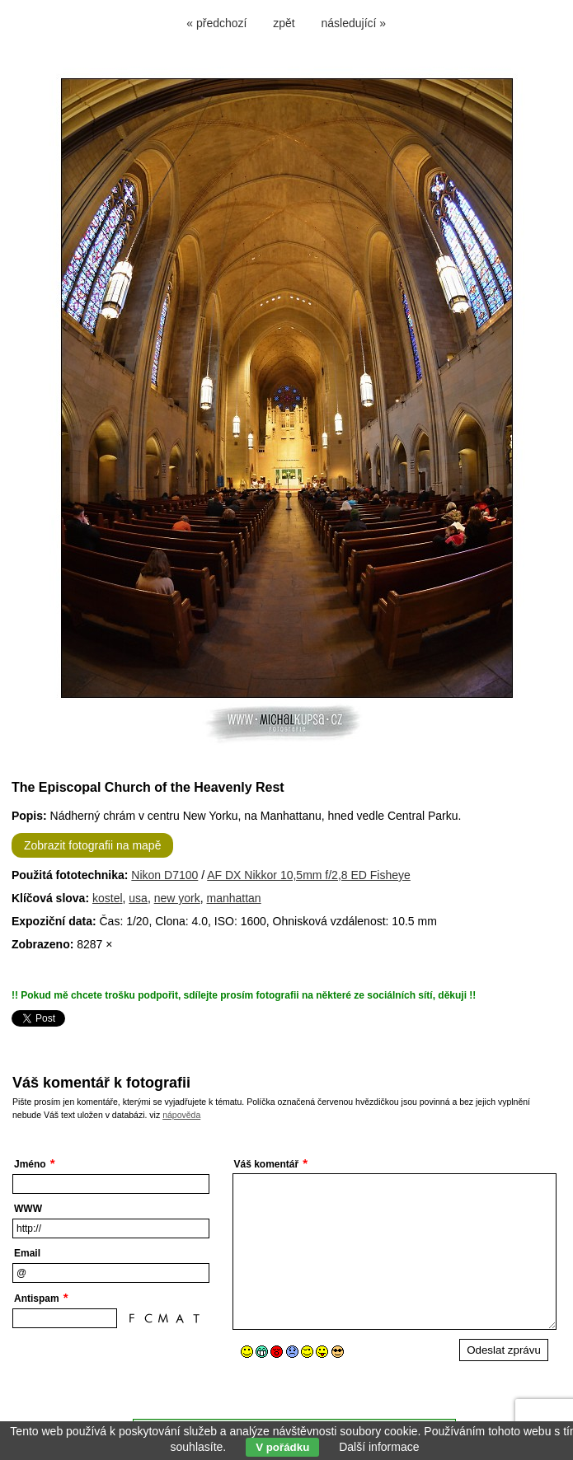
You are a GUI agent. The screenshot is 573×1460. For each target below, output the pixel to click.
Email (27, 1253)
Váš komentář (266, 1164)
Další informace (379, 1446)
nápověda (181, 1115)
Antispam (36, 1298)
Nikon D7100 (164, 875)
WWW (28, 1208)
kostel (107, 898)
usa (138, 898)
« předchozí (216, 23)
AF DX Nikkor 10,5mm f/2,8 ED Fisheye (309, 875)
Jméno (30, 1164)
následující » (354, 23)
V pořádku (282, 1447)
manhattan (233, 898)
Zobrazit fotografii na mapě (93, 845)
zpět (283, 23)
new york (177, 898)
